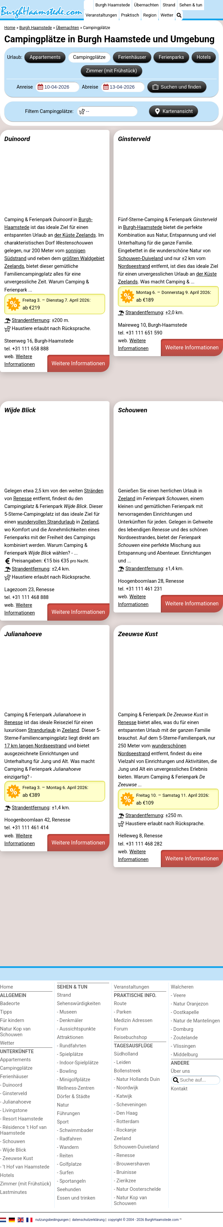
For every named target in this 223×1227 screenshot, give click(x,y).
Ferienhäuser (132, 57)
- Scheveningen (130, 1105)
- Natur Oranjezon (189, 1004)
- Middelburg (184, 1055)
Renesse (22, 499)
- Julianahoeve (15, 1102)
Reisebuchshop (130, 1037)
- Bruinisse (125, 1172)
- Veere (178, 995)
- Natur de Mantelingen (195, 1021)
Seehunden (69, 1190)
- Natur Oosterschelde (137, 1189)
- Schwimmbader (75, 1130)
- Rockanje (125, 1130)
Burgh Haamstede (112, 4)
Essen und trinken (76, 1198)
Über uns (180, 1071)
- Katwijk (123, 1096)
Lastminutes (13, 1192)
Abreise (90, 87)
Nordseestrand (134, 266)
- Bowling (67, 1071)
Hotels (204, 57)
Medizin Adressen (133, 1020)
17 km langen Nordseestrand (35, 746)
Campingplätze (89, 57)
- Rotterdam (126, 1122)
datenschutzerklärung (88, 1219)
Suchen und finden (176, 87)
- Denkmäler (70, 1020)
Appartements (45, 57)
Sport (63, 1122)
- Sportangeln (71, 1181)
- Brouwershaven (132, 1164)
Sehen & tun (190, 4)
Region (149, 15)
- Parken (122, 1012)
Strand (169, 4)
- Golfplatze (69, 1164)
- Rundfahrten (71, 1046)
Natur (63, 1105)
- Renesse (124, 1155)
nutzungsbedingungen (52, 1219)
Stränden (93, 491)
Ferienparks (171, 57)
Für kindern (12, 1020)
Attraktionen (70, 1037)
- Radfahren (69, 1139)
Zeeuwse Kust (138, 634)
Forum (121, 1029)
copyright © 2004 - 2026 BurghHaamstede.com (143, 1219)
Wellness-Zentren (76, 1088)
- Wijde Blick (13, 1150)
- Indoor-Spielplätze (78, 1063)
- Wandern (68, 1147)
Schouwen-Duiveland (140, 258)
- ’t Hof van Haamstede (24, 1167)
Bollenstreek (127, 1071)
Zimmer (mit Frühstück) (111, 71)
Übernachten (146, 4)
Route (120, 1003)
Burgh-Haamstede (142, 227)
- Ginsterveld (13, 1093)
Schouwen (132, 410)
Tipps (6, 1012)
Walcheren (182, 987)
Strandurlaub (41, 730)
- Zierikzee (125, 1181)
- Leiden (122, 1062)
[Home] (88, 5)
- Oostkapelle (185, 1012)
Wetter (166, 15)
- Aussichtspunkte (76, 1029)
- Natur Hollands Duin (137, 1079)
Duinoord (17, 139)
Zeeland (89, 522)
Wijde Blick (20, 410)
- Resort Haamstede (21, 1119)
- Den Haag (126, 1113)
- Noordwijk (126, 1088)
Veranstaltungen (101, 15)
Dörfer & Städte (73, 1096)
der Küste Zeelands (75, 235)
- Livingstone (13, 1110)
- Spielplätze (70, 1054)
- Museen (67, 1012)
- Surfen (65, 1173)
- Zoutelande (184, 1038)
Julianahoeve (23, 634)
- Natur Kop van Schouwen (130, 1200)
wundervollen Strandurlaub (46, 522)
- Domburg (182, 1029)
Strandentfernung (30, 320)
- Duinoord (11, 1085)
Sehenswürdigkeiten (79, 1003)
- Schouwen (12, 1141)
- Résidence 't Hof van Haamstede (23, 1130)
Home (6, 987)
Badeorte (10, 1003)
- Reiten (65, 1156)
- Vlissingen (183, 1046)
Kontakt (179, 1089)
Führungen (68, 1113)
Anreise (25, 87)
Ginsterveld (134, 139)
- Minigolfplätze (74, 1080)
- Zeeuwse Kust (16, 1158)
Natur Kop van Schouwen (15, 1032)
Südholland (126, 1054)
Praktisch (130, 15)
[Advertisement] (111, 386)
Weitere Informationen (78, 363)
